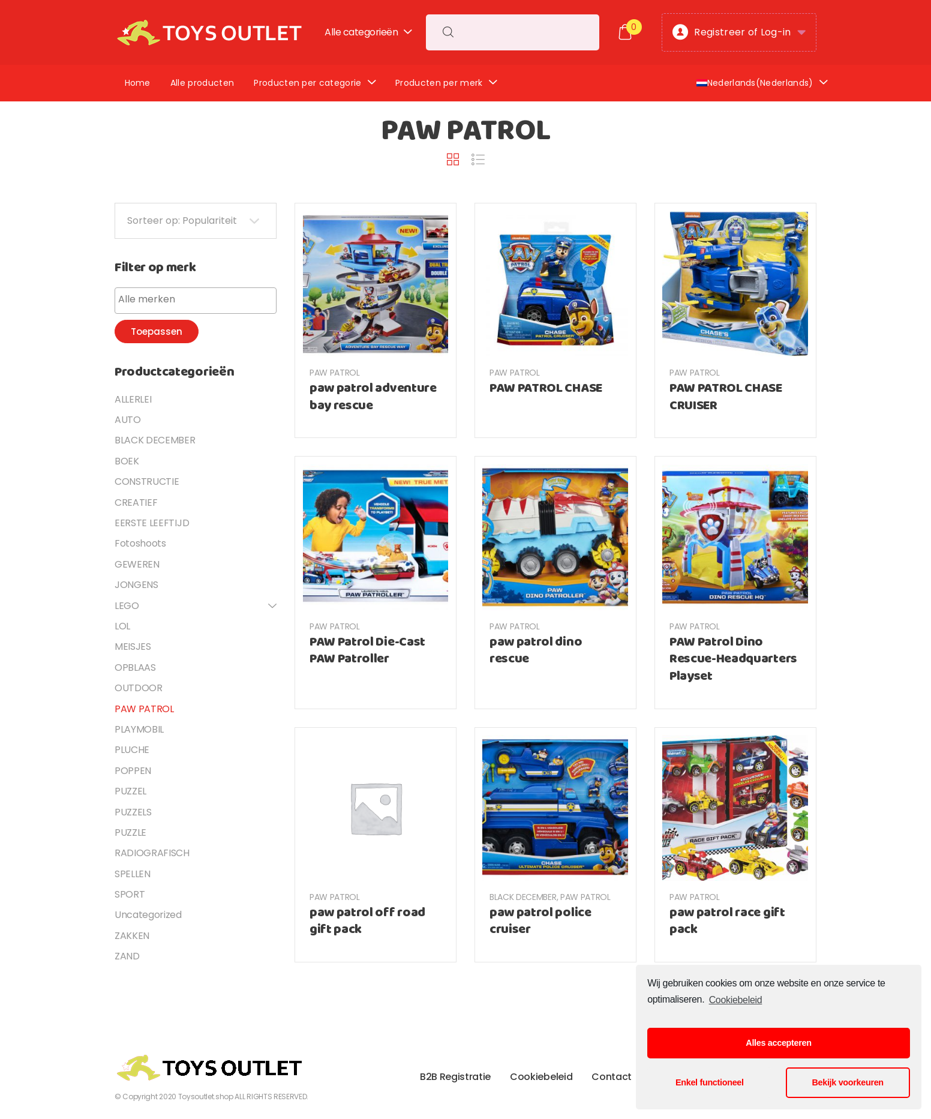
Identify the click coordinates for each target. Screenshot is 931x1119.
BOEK (127, 461)
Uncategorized (148, 915)
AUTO (128, 420)
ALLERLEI (133, 399)
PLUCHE (132, 750)
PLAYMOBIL (139, 729)
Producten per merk (439, 83)
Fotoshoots (140, 543)
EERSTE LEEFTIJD (152, 523)
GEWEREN (137, 564)
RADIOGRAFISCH (152, 853)
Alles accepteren (778, 1043)
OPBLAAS (135, 667)
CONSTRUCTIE (147, 481)
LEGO (127, 606)
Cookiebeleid (735, 1000)
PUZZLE (130, 832)
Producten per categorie (307, 83)
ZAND (127, 956)
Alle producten (202, 83)
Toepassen (156, 331)
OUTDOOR (139, 688)
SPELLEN (133, 874)
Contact (611, 1077)
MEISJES (133, 646)
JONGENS (136, 585)
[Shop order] (196, 221)
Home (138, 83)
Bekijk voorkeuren (848, 1082)
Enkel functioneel (709, 1082)
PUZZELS (133, 812)
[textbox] (198, 299)
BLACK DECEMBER (523, 897)
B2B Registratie (455, 1077)
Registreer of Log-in (731, 33)
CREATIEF (136, 502)
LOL (122, 626)
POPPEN (133, 771)
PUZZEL (130, 791)
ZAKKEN (132, 936)
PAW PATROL (335, 373)
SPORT (130, 894)
